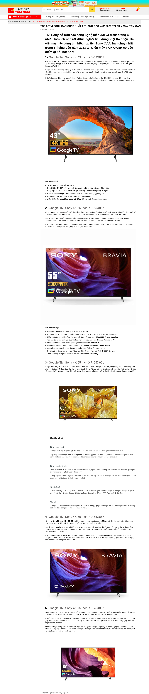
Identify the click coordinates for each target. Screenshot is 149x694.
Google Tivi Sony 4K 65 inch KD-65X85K (77, 516)
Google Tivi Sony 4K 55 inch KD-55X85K (77, 208)
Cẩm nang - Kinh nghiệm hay (83, 17)
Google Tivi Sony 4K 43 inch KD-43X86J (76, 57)
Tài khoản (120, 8)
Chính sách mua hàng (109, 17)
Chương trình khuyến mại (55, 17)
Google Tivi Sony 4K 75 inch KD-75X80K (77, 608)
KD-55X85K (61, 212)
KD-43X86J (69, 62)
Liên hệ (126, 17)
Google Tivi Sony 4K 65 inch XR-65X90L (76, 362)
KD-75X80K (70, 612)
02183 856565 (104, 8)
